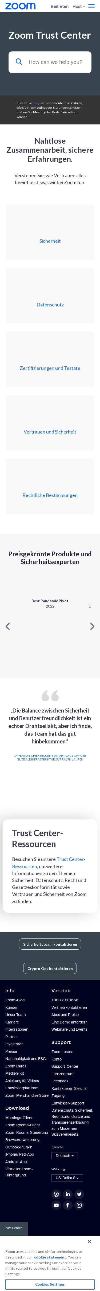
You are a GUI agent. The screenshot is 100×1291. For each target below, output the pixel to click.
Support (61, 1042)
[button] (64, 1155)
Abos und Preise (65, 1014)
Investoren (14, 1044)
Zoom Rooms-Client (22, 1125)
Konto (56, 1059)
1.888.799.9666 (64, 1000)
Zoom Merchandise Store (27, 1095)
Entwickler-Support (67, 1103)
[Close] (89, 1241)
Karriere (12, 1022)
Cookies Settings (50, 1284)
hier (35, 103)
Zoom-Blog (15, 1000)
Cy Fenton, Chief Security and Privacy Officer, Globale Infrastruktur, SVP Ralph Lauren (50, 757)
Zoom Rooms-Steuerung (26, 1132)
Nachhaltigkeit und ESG (25, 1058)
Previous (6, 749)
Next (93, 749)
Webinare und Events (69, 1029)
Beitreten (60, 6)
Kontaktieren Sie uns (68, 1088)
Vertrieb (61, 991)
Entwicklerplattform (22, 1088)
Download (17, 1108)
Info (9, 991)
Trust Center (13, 1227)
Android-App (16, 1161)
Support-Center (64, 1066)
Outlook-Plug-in (18, 1147)
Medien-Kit (14, 1073)
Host (77, 6)
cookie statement (50, 1257)
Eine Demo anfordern (69, 1022)
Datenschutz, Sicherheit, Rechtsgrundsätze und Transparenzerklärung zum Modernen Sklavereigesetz (72, 1122)
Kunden (11, 1007)
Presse (11, 1051)
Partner (11, 1036)
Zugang (58, 1095)
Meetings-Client (19, 1117)
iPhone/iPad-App (19, 1154)
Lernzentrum (62, 1073)
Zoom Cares (15, 1066)
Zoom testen (62, 1051)
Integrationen (16, 1029)
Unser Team (15, 1014)
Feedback (59, 1081)
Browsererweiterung (22, 1139)
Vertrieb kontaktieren (69, 1007)
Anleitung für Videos (22, 1080)
